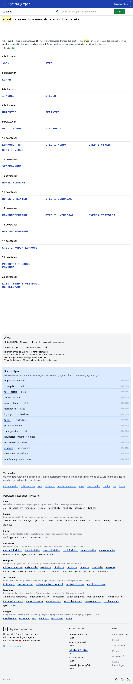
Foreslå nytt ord (120, 634)
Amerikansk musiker (40, 596)
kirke (6, 79)
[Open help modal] (13, 48)
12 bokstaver (9, 175)
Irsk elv (41, 507)
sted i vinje (12, 150)
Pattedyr (97, 520)
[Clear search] (57, 11)
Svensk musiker (93, 601)
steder (50, 96)
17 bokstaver (9, 240)
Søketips (7, 48)
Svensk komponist (73, 601)
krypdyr (8, 414)
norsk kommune (13, 182)
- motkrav (78, 634)
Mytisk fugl (71, 520)
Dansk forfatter (32, 550)
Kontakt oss (118, 640)
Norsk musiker (53, 601)
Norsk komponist (35, 601)
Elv (4, 507)
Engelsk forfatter (51, 550)
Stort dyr (7, 524)
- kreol (78, 649)
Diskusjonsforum (12, 646)
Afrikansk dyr (10, 520)
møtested (9, 112)
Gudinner (44, 618)
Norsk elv (67, 507)
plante (7, 425)
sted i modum (56, 144)
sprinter (52, 112)
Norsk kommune (37, 571)
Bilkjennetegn (28, 486)
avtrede (8, 397)
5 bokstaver (9, 72)
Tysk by (78, 571)
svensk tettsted (102, 215)
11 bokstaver (9, 159)
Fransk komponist (96, 596)
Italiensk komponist (13, 601)
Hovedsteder (93, 486)
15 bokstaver (9, 224)
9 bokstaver (9, 121)
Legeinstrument (25, 584)
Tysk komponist (111, 601)
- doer (76, 657)
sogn (5, 63)
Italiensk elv (54, 507)
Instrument (9, 584)
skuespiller (9, 386)
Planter (106, 486)
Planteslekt (35, 537)
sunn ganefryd (11, 431)
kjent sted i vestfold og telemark (20, 285)
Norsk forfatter (70, 550)
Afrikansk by (31, 567)
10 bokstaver (9, 138)
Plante (24, 537)
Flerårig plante (10, 537)
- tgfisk (79, 665)
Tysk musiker (9, 605)
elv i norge (12, 128)
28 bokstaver (9, 276)
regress (8, 380)
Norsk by (22, 571)
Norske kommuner (66, 486)
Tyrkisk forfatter (46, 554)
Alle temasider (10, 486)
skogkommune (12, 166)
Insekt (60, 520)
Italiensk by (9, 571)
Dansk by (84, 567)
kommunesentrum (14, 215)
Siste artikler (118, 645)
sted (49, 63)
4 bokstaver (9, 56)
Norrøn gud (57, 618)
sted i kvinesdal (59, 215)
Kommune (103, 571)
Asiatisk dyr (25, 520)
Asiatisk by (46, 567)
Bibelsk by (59, 567)
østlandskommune (15, 231)
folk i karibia (10, 391)
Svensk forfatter (11, 554)
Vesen (69, 618)
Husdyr (50, 520)
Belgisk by (72, 567)
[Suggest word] (121, 4)
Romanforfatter (88, 550)
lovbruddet (10, 453)
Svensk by (67, 571)
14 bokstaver (9, 208)
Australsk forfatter (12, 550)
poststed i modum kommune (16, 266)
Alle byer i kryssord (13, 567)
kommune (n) (12, 144)
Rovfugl (117, 520)
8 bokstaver (9, 105)
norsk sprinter (14, 199)
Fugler (122, 486)
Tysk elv (92, 507)
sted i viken (99, 144)
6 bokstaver (9, 89)
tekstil (7, 419)
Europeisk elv (16, 507)
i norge (8, 96)
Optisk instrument (96, 584)
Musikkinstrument (75, 584)
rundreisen (10, 442)
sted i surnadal (58, 199)
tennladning (10, 459)
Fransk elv (30, 507)
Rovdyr (107, 520)
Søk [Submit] (119, 11)
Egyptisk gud (10, 618)
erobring (8, 447)
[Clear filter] (87, 11)
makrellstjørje (11, 403)
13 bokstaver (9, 192)
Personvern (118, 651)
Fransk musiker (115, 596)
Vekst (46, 537)
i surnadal (54, 128)
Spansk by (54, 571)
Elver (81, 486)
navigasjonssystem (14, 436)
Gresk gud (24, 618)
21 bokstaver (9, 257)
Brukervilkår (118, 656)
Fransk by (110, 567)
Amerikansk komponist (15, 596)
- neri (77, 642)
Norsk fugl (84, 520)
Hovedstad (89, 571)
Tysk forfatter (29, 554)
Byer (39, 486)
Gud (34, 618)
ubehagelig (10, 408)
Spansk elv (80, 507)
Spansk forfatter (107, 550)
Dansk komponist (76, 596)
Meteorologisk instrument (49, 584)
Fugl (42, 520)
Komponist (58, 596)
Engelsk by (97, 567)
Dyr (114, 486)
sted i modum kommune (19, 247)
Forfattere (50, 486)
